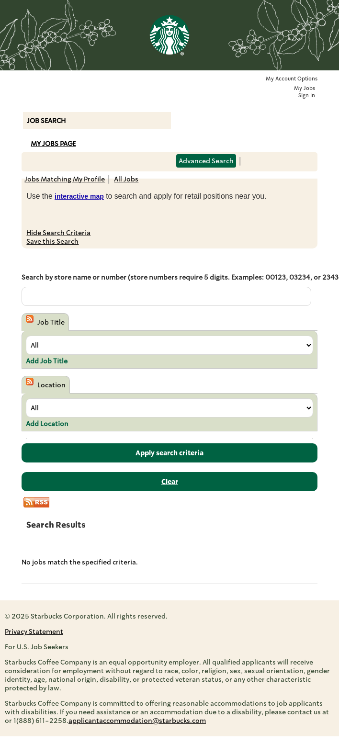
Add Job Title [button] (47, 361)
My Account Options (291, 78)
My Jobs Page (53, 143)
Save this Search (52, 241)
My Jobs (304, 88)
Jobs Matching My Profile (64, 179)
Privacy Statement (34, 631)
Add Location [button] (47, 423)
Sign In (306, 95)
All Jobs (126, 179)
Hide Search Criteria (58, 232)
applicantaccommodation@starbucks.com (137, 720)
